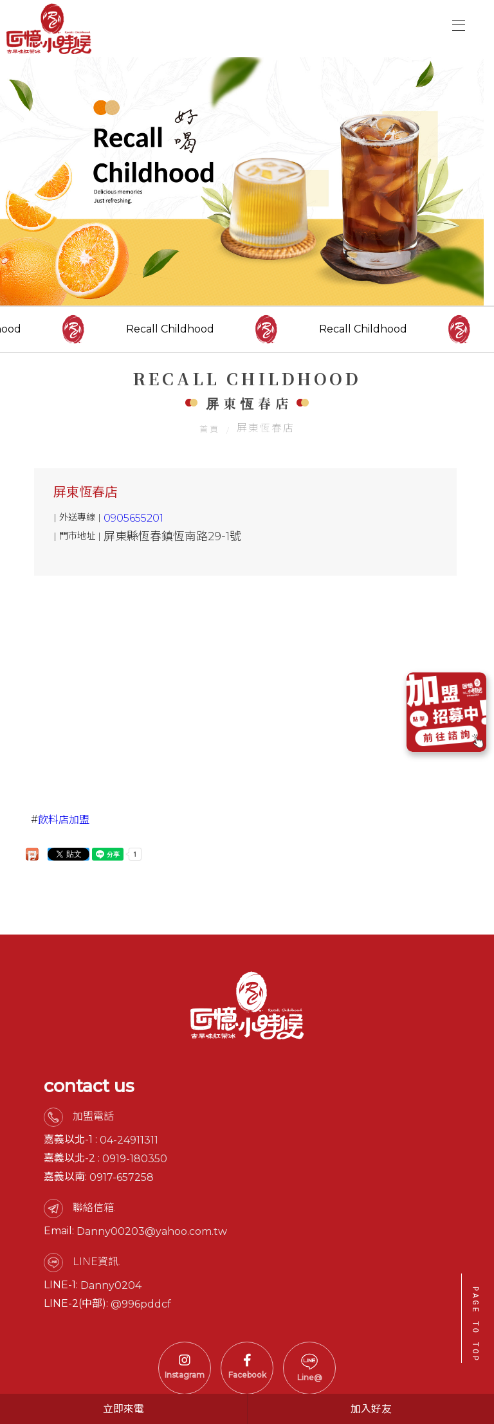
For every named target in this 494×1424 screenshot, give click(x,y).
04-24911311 (129, 1145)
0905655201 (133, 521)
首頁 (209, 431)
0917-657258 (121, 1182)
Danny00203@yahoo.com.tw (152, 1236)
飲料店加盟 (63, 823)
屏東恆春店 (85, 495)
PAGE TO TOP (475, 1324)
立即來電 (123, 1409)
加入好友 (371, 1409)
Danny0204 (111, 1290)
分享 (32, 858)
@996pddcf (141, 1309)
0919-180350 (134, 1164)
